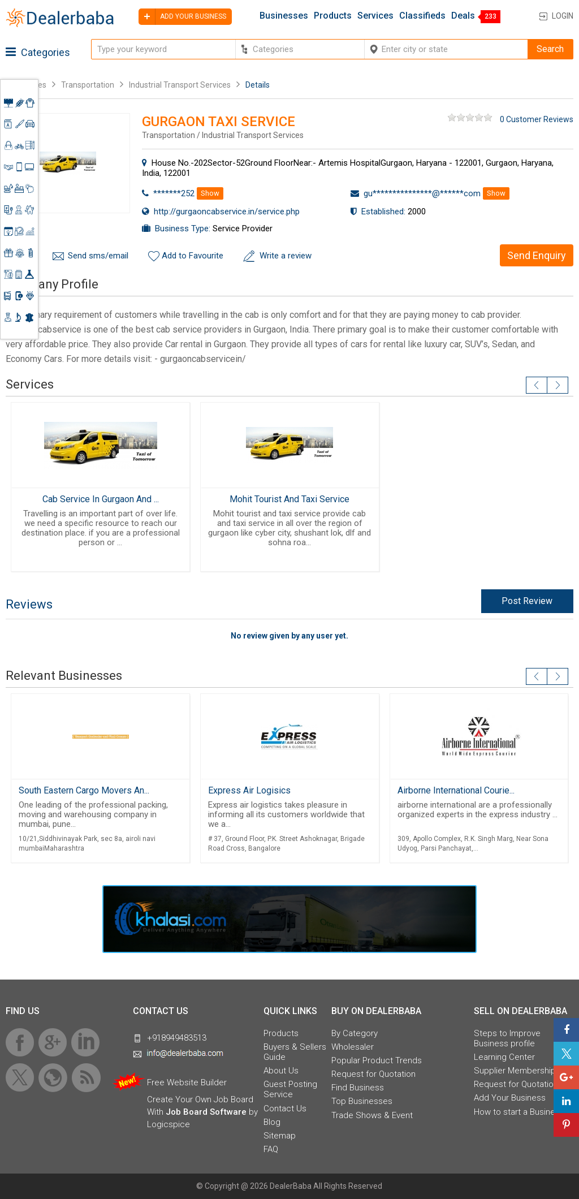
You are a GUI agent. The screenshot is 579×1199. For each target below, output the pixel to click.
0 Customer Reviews (536, 119)
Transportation (87, 84)
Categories (38, 52)
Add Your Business (510, 1098)
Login (562, 15)
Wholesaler (352, 1047)
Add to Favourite (192, 256)
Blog (271, 1122)
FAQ (270, 1149)
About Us (281, 1071)
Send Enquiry (536, 255)
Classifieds (422, 16)
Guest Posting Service (290, 1089)
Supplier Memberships (517, 1071)
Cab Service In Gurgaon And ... (100, 499)
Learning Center (504, 1057)
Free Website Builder (187, 1082)
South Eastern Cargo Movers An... (84, 790)
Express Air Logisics (249, 790)
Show (210, 193)
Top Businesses (361, 1101)
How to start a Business (519, 1112)
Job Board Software (206, 1112)
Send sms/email (98, 256)
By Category (354, 1033)
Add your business (182, 16)
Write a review (286, 256)
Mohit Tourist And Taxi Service (289, 499)
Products (333, 16)
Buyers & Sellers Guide (294, 1052)
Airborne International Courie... (456, 790)
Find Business (357, 1087)
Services (375, 16)
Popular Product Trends (376, 1060)
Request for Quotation (373, 1074)
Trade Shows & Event (372, 1115)
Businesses (284, 16)
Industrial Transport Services (180, 84)
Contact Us (284, 1108)
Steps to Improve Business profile (507, 1038)
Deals (463, 16)
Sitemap (279, 1136)
